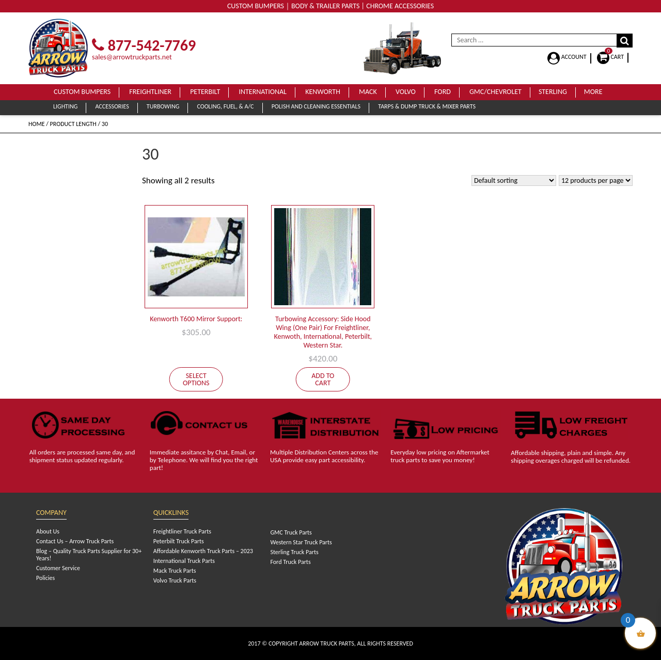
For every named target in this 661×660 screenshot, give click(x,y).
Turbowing (163, 106)
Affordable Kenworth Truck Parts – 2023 (203, 551)
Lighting (65, 106)
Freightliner (150, 91)
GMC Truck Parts (290, 532)
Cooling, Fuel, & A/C (225, 106)
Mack (368, 91)
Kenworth (322, 91)
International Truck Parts (184, 560)
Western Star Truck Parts (301, 542)
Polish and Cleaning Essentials (316, 106)
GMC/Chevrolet (495, 91)
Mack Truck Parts (174, 570)
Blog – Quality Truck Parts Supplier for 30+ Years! (88, 554)
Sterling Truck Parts (294, 552)
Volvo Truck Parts (174, 580)
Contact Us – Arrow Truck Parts (75, 541)
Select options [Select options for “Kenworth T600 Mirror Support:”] (196, 379)
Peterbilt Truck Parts (178, 541)
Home (36, 124)
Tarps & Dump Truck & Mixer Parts (427, 106)
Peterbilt (205, 91)
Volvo (406, 91)
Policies (45, 578)
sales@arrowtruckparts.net (132, 57)
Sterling (553, 91)
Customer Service (58, 568)
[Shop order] (513, 180)
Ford (442, 91)
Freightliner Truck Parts (182, 531)
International (263, 91)
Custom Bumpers (82, 91)
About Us (47, 531)
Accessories (112, 106)
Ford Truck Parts (290, 561)
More (593, 91)
